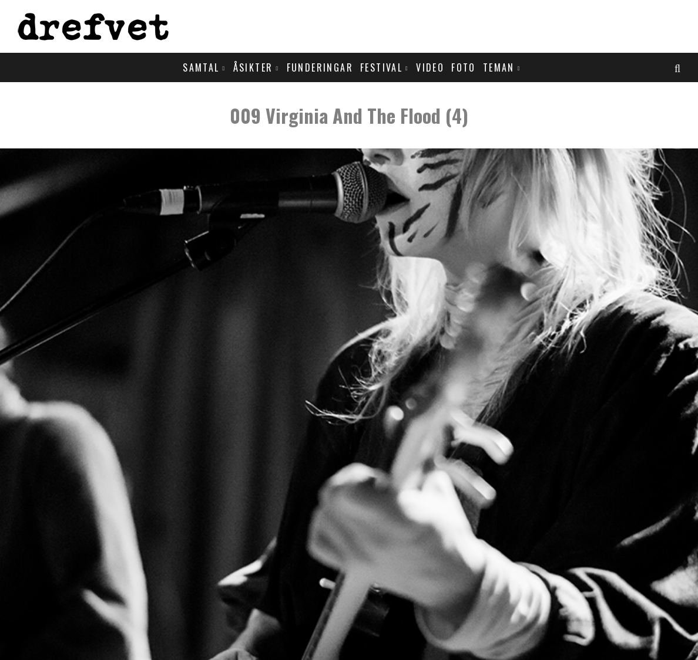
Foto (463, 67)
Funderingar (320, 67)
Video (430, 67)
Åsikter (253, 67)
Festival (381, 67)
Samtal (201, 67)
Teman (499, 67)
